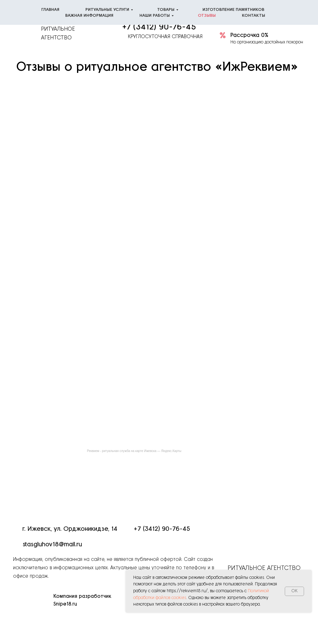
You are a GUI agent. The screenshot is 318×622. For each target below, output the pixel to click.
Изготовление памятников (233, 10)
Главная (50, 10)
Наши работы (154, 16)
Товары (166, 10)
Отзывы (207, 16)
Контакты (253, 16)
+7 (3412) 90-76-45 (159, 27)
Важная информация (89, 16)
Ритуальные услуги (107, 10)
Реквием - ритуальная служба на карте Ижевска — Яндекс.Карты (134, 451)
